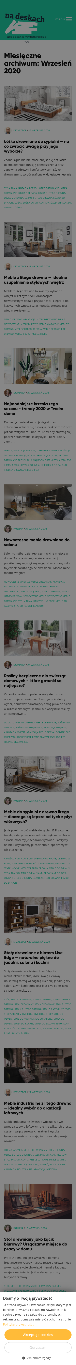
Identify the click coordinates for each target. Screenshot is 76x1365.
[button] (38, 1358)
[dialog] (38, 682)
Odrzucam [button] (37, 1347)
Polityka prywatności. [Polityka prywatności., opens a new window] (18, 1324)
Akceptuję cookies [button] (38, 1334)
